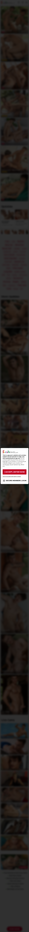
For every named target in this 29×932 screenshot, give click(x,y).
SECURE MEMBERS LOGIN (16, 480)
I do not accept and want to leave (12, 476)
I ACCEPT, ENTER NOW (14, 472)
